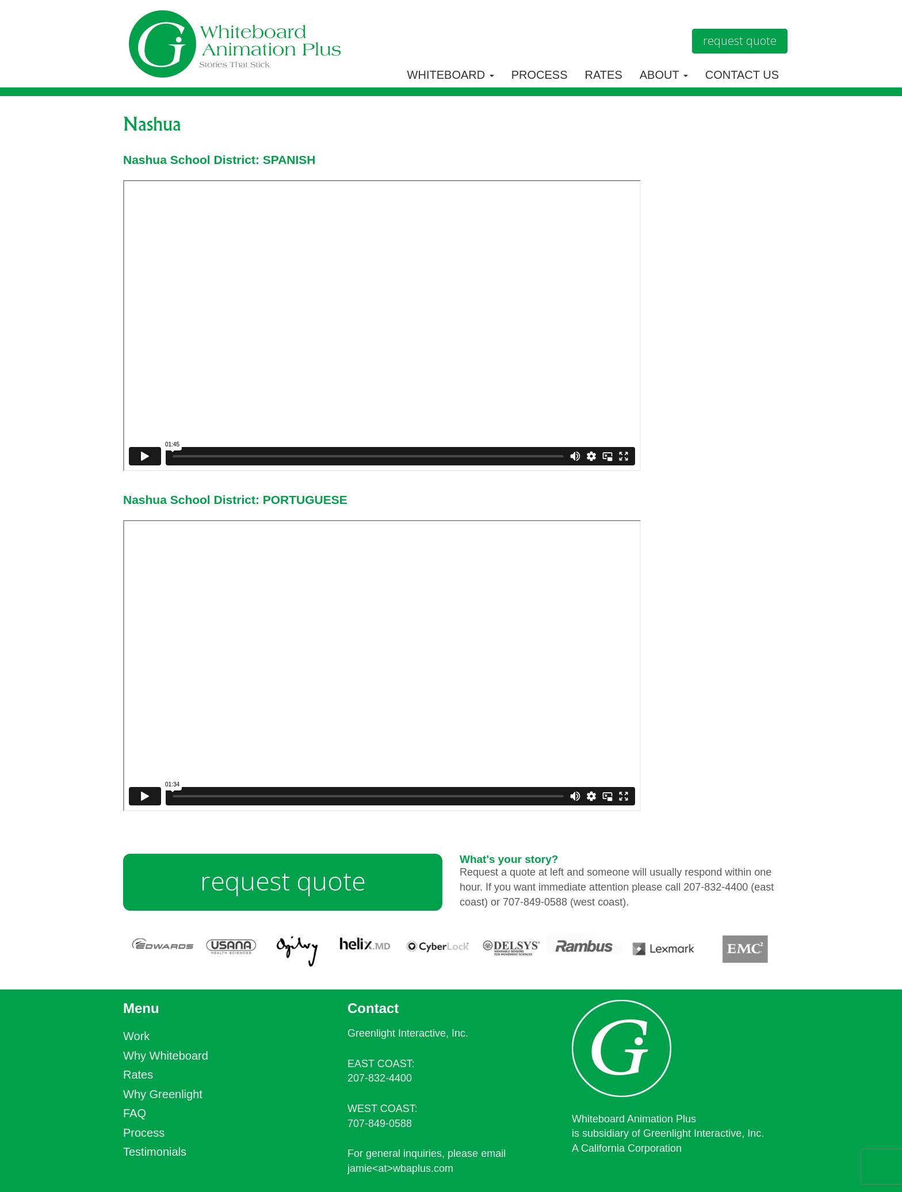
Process (539, 74)
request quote (283, 880)
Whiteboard (450, 74)
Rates (603, 74)
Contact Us (742, 74)
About (664, 74)
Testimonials (154, 1151)
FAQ (134, 1113)
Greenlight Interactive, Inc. (407, 1033)
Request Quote (740, 40)
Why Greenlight (162, 1094)
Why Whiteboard (165, 1055)
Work (136, 1036)
